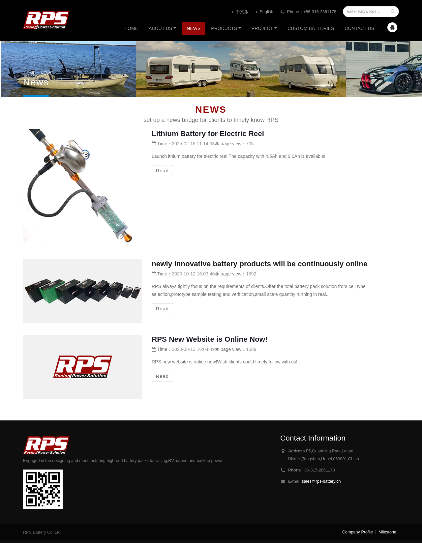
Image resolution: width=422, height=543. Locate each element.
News (193, 28)
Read (162, 170)
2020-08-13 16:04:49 (193, 349)
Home (131, 28)
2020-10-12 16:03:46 (193, 273)
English (264, 12)
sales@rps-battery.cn (321, 481)
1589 (251, 349)
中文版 (240, 12)
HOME (30, 73)
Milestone (387, 532)
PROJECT (262, 28)
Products (224, 28)
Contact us (359, 28)
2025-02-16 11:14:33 (193, 143)
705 (250, 143)
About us (160, 28)
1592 (251, 273)
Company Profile (357, 532)
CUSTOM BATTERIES (310, 28)
